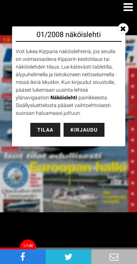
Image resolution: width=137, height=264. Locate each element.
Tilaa (45, 130)
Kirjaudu (84, 130)
